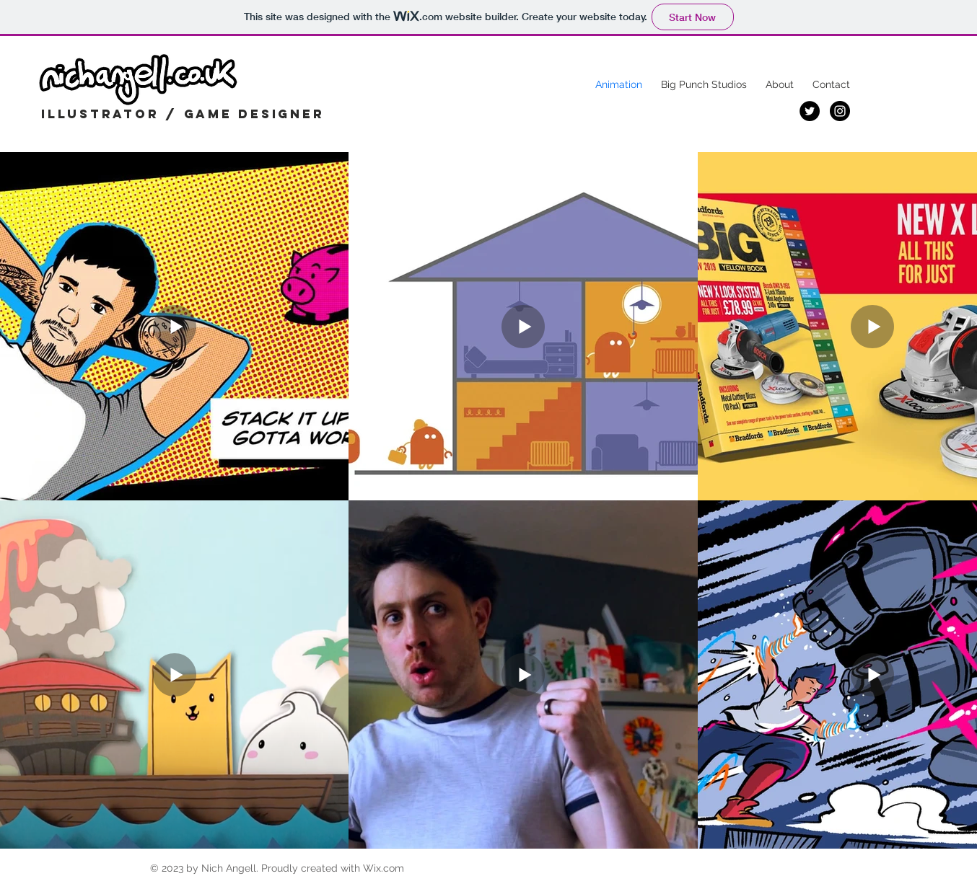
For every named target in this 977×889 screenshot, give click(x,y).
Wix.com (383, 868)
